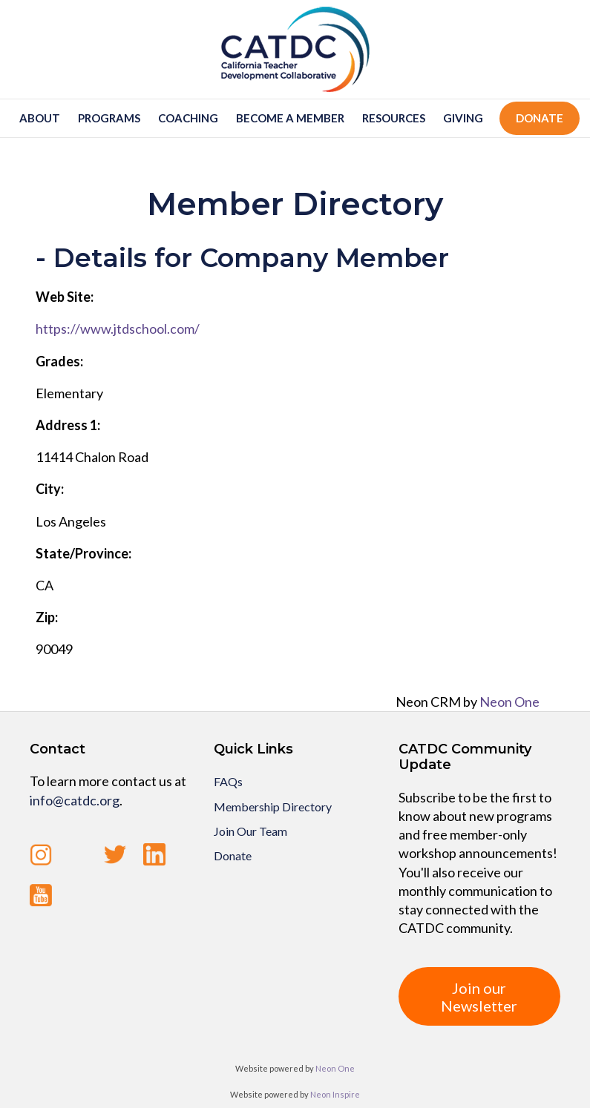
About (39, 118)
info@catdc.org (74, 800)
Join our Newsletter (479, 997)
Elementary (69, 393)
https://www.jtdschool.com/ (118, 328)
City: (50, 489)
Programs (109, 118)
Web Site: (65, 296)
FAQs (228, 781)
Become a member (290, 118)
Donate (539, 118)
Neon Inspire (335, 1094)
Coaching (188, 118)
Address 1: (68, 425)
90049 (54, 649)
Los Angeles (71, 521)
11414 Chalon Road (92, 457)
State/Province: (83, 553)
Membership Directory (273, 806)
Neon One (509, 701)
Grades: (59, 361)
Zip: (47, 617)
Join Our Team (250, 831)
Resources (393, 118)
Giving (463, 118)
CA (44, 585)
